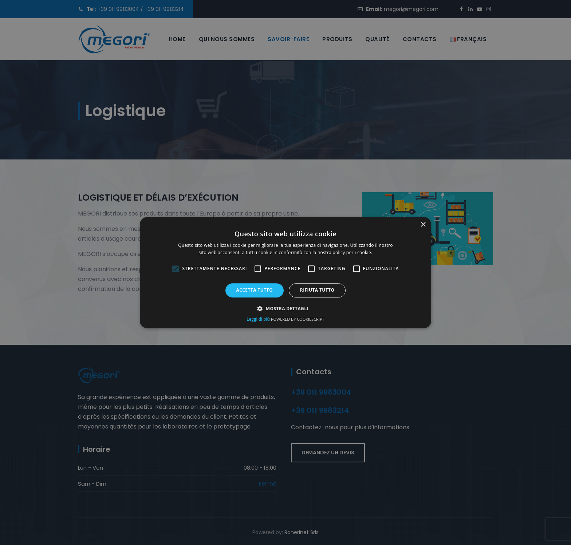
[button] (285, 308)
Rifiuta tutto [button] (317, 290)
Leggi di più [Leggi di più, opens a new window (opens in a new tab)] (259, 319)
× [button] (423, 225)
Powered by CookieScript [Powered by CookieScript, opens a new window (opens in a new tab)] (297, 319)
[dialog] (285, 272)
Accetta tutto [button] (254, 290)
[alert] (285, 272)
